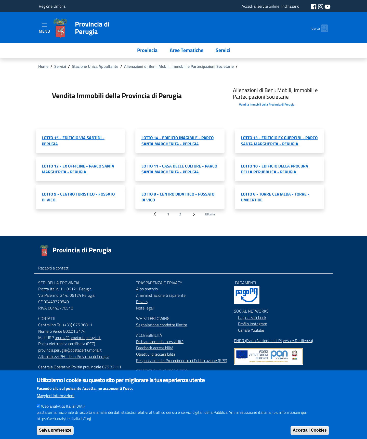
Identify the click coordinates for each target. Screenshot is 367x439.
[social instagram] (321, 6)
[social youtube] (327, 6)
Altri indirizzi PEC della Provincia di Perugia (73, 356)
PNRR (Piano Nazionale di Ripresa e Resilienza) (273, 341)
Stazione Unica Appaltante (95, 66)
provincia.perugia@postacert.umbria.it (70, 350)
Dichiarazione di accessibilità (160, 342)
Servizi (60, 66)
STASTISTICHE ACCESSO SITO (162, 371)
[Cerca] (322, 28)
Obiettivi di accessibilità (155, 354)
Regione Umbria (52, 6)
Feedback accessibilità (154, 348)
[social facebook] (314, 6)
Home (43, 66)
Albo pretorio (147, 289)
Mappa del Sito (246, 372)
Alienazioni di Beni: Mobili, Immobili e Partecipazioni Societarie (179, 66)
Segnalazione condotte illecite (161, 325)
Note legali (145, 308)
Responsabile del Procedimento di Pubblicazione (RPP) (181, 360)
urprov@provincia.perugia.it (78, 337)
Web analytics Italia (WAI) (63, 411)
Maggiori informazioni (55, 401)
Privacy (142, 302)
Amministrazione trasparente (161, 295)
